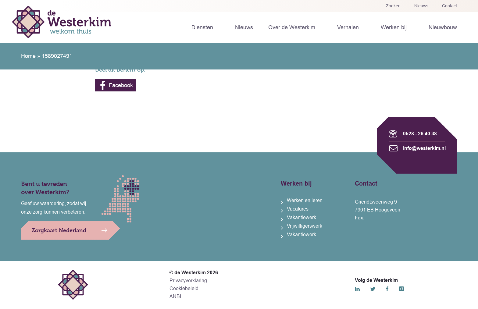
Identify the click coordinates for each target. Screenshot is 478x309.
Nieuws (421, 5)
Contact (449, 5)
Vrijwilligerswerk (304, 226)
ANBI (175, 296)
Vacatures (298, 208)
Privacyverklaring (188, 280)
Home (28, 56)
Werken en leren (305, 200)
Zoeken (393, 5)
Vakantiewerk (301, 217)
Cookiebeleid (183, 288)
